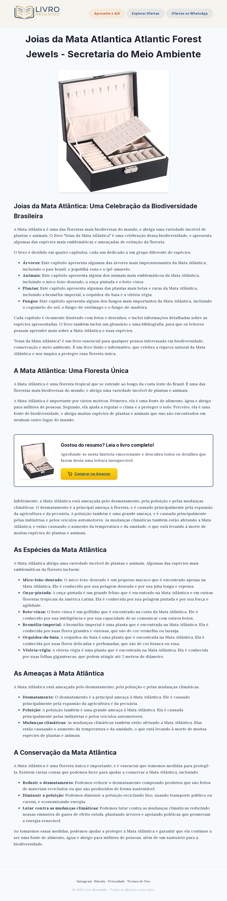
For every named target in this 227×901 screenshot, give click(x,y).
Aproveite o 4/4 (107, 13)
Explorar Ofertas (145, 13)
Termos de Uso (138, 881)
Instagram (84, 881)
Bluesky (100, 881)
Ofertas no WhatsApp (190, 13)
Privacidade (116, 881)
